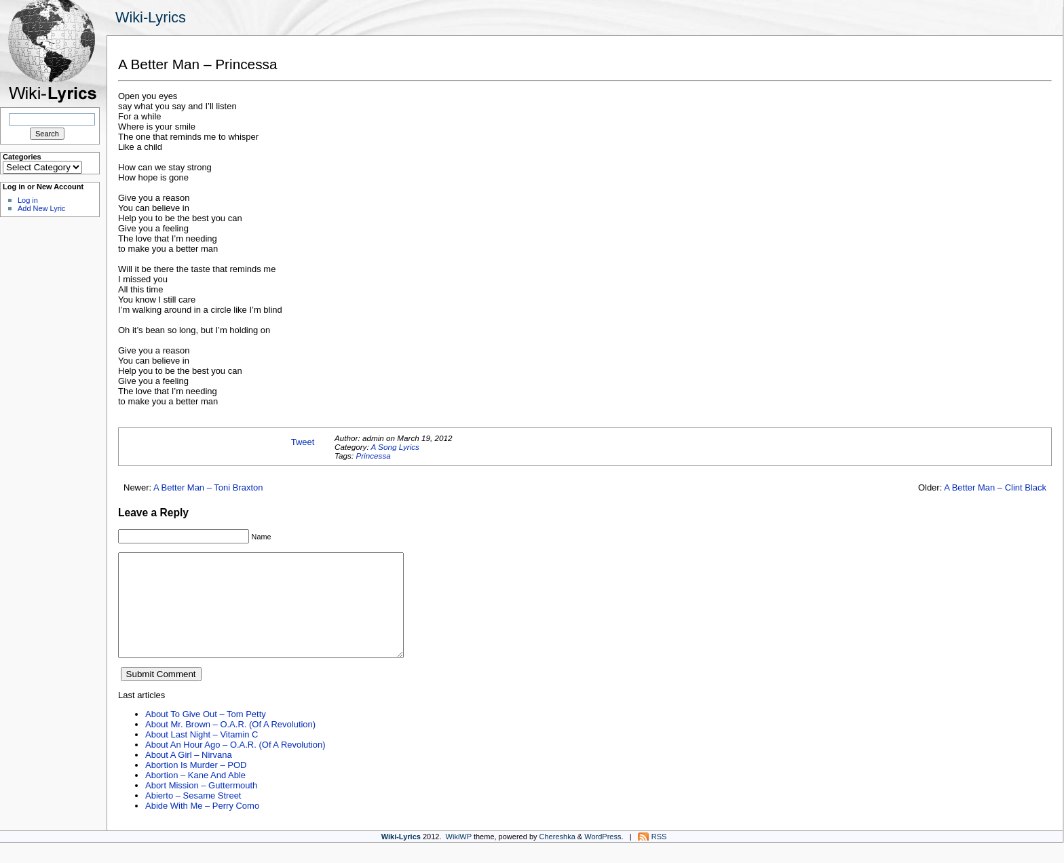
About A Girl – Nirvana (188, 775)
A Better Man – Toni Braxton (208, 487)
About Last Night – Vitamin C (201, 755)
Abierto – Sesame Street (193, 816)
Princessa (373, 455)
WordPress (602, 857)
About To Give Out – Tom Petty (205, 734)
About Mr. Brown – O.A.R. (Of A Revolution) (230, 745)
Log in (28, 200)
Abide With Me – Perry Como (202, 826)
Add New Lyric (41, 208)
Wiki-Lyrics (150, 17)
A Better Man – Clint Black (995, 487)
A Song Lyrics (394, 446)
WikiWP (459, 857)
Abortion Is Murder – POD (195, 785)
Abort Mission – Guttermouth (201, 806)
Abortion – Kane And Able (195, 795)
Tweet (303, 442)
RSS (659, 857)
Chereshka (557, 857)
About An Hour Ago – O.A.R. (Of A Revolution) (235, 765)
